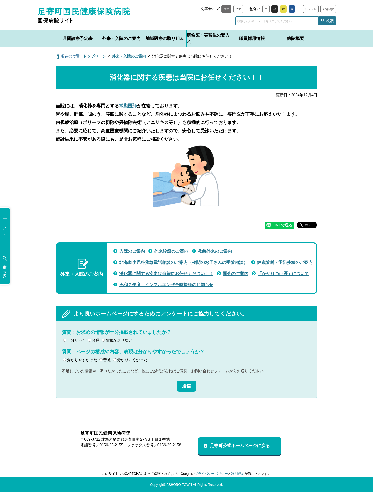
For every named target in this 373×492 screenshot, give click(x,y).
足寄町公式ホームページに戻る (240, 445)
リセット (310, 9)
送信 (186, 386)
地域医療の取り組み (165, 38)
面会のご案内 (235, 273)
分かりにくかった (130, 360)
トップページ (94, 56)
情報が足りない (117, 340)
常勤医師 (128, 105)
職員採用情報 (252, 38)
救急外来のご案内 (215, 251)
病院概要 (295, 38)
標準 (226, 9)
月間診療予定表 (78, 38)
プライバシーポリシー (211, 474)
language (328, 9)
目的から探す (5, 265)
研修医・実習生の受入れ (208, 38)
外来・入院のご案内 (121, 38)
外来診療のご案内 (171, 251)
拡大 (238, 9)
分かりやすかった (80, 360)
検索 (330, 21)
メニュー (5, 227)
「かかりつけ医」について (283, 273)
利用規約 (238, 474)
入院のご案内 (132, 251)
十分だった (74, 340)
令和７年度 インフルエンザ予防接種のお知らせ (166, 284)
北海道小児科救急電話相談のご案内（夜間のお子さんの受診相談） (183, 262)
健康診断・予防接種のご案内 (285, 262)
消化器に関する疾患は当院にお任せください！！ (166, 273)
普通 (93, 340)
